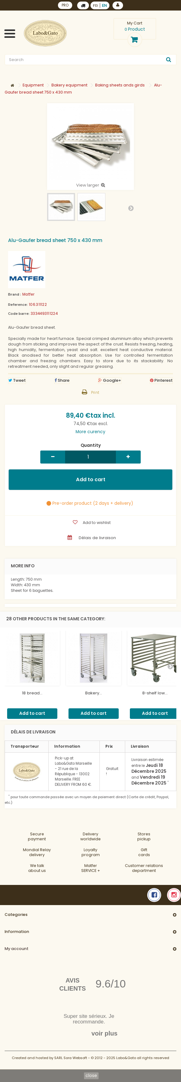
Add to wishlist (96, 522)
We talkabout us (37, 868)
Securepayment (37, 836)
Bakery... (93, 693)
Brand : (14, 294)
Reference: (18, 304)
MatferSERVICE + (90, 868)
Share (62, 380)
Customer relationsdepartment (144, 868)
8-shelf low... (155, 693)
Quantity (91, 445)
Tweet (17, 380)
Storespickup (144, 836)
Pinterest (161, 380)
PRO (65, 5)
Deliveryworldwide (90, 836)
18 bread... (32, 693)
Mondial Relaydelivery (37, 852)
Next (131, 208)
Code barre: (18, 313)
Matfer (28, 294)
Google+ (109, 380)
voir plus (104, 1033)
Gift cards (144, 852)
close (91, 1076)
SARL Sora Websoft (70, 1057)
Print (95, 392)
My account (17, 948)
